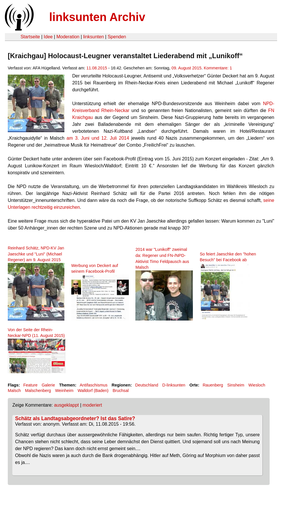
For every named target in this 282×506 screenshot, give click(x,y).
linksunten (93, 36)
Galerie (48, 385)
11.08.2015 (97, 68)
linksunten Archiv (97, 17)
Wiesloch (256, 385)
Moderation (67, 36)
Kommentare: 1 (218, 68)
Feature (30, 385)
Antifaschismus (94, 385)
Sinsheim (235, 385)
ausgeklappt (66, 405)
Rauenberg (213, 385)
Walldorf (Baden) (93, 390)
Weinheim (64, 390)
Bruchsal (121, 390)
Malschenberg (38, 390)
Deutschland (146, 385)
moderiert (92, 405)
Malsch (14, 390)
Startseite (30, 36)
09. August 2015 (187, 68)
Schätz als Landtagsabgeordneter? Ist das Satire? (75, 418)
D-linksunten (173, 385)
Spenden (117, 36)
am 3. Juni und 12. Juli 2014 (97, 138)
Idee (48, 36)
